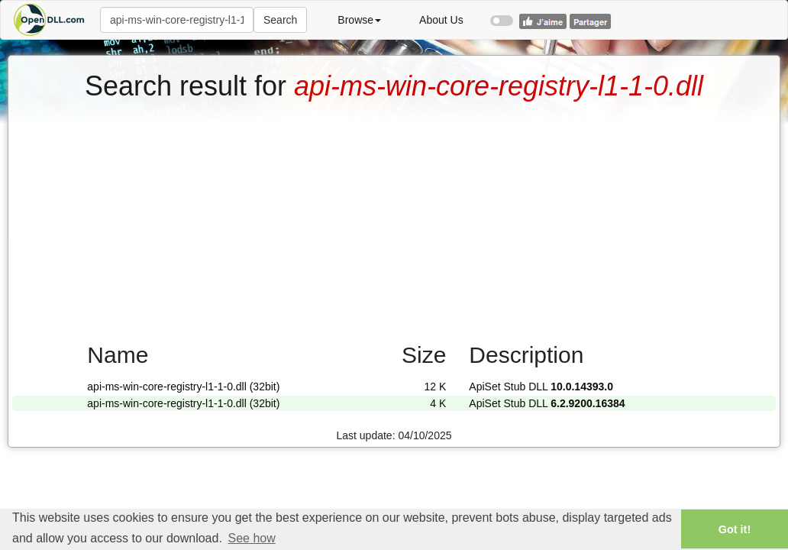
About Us (441, 20)
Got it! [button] (735, 529)
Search (280, 20)
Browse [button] (359, 20)
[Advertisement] (394, 216)
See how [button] (251, 538)
